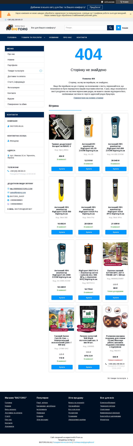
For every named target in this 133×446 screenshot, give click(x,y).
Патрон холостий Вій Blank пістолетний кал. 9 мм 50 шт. (88, 339)
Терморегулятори (107, 406)
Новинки (53, 37)
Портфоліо (12, 65)
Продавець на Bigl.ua (66, 440)
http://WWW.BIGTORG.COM (21, 189)
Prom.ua (79, 437)
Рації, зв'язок (42, 403)
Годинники (72, 416)
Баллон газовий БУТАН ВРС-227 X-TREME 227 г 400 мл (115, 272)
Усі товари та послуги (116, 378)
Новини (11, 60)
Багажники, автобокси (46, 406)
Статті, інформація (16, 82)
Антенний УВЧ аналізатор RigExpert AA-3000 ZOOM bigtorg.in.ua (61, 273)
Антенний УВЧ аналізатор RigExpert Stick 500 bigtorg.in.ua (61, 210)
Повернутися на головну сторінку (88, 98)
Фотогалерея (13, 87)
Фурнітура (104, 420)
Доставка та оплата (16, 76)
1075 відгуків (109, 2)
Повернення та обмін (17, 104)
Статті (7, 416)
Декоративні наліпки (77, 420)
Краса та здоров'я (76, 403)
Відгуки (11, 99)
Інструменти (42, 409)
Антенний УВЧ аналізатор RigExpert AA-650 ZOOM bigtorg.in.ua (115, 147)
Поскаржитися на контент (62, 442)
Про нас (67, 37)
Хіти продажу (42, 420)
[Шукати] (110, 27)
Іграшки (40, 416)
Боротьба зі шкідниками (110, 416)
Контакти (82, 37)
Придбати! (95, 7)
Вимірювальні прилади (110, 413)
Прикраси (41, 413)
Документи (9, 426)
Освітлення (105, 409)
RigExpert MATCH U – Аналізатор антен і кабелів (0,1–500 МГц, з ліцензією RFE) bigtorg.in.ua (88, 274)
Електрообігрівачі (107, 403)
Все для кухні (74, 409)
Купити (62, 169)
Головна (11, 37)
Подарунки (73, 413)
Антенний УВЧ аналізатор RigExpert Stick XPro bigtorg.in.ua (115, 210)
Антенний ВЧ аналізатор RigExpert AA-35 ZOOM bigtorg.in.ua (88, 147)
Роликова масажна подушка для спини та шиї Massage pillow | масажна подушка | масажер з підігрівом (115, 341)
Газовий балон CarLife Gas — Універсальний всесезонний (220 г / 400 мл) (61, 340)
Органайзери (74, 406)
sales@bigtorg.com (18, 192)
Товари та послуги (31, 37)
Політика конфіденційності (83, 442)
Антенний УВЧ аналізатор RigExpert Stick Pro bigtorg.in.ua (88, 210)
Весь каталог (10, 409)
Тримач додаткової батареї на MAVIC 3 (61, 145)
